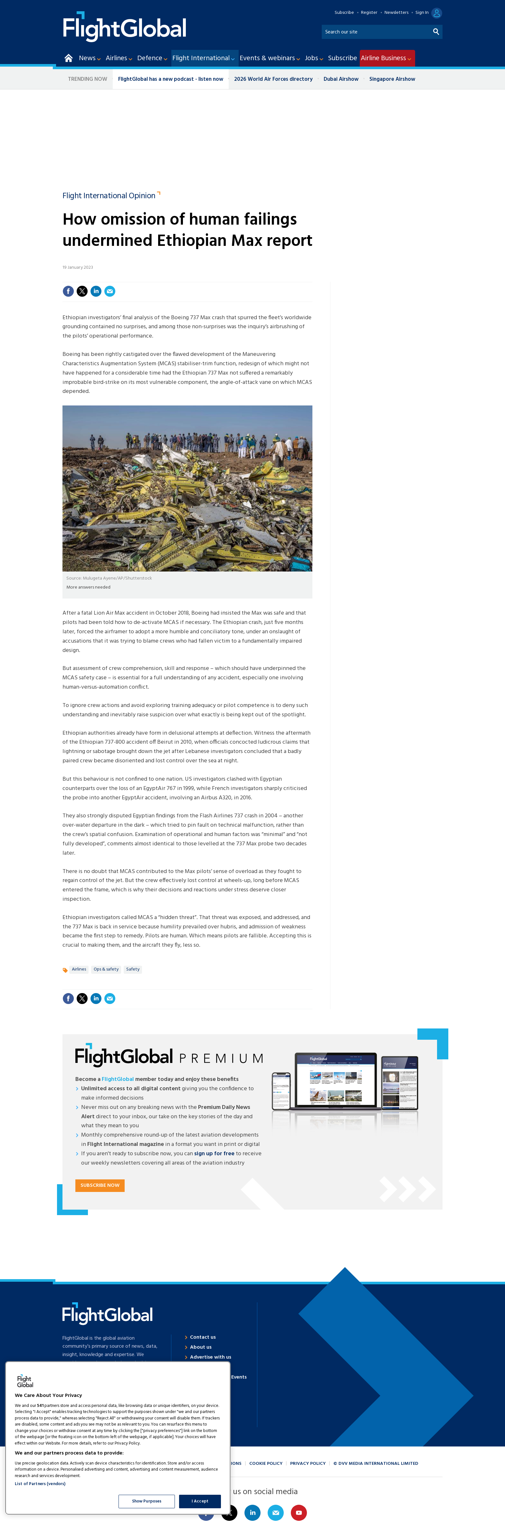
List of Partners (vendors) (40, 1484)
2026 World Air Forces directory (273, 79)
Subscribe (344, 13)
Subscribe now (100, 1185)
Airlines (79, 969)
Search (436, 30)
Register (369, 13)
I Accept (200, 1501)
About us (201, 1347)
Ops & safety (106, 969)
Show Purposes (147, 1501)
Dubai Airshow (341, 79)
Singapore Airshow (392, 79)
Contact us (203, 1337)
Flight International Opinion (109, 197)
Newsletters (396, 13)
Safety (132, 969)
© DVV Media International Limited (375, 1463)
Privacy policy (308, 1463)
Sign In (422, 13)
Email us (275, 1512)
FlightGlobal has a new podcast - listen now (170, 79)
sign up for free (214, 1153)
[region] (118, 1438)
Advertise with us (210, 1357)
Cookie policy (265, 1463)
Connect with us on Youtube (299, 1512)
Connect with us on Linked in (252, 1512)
